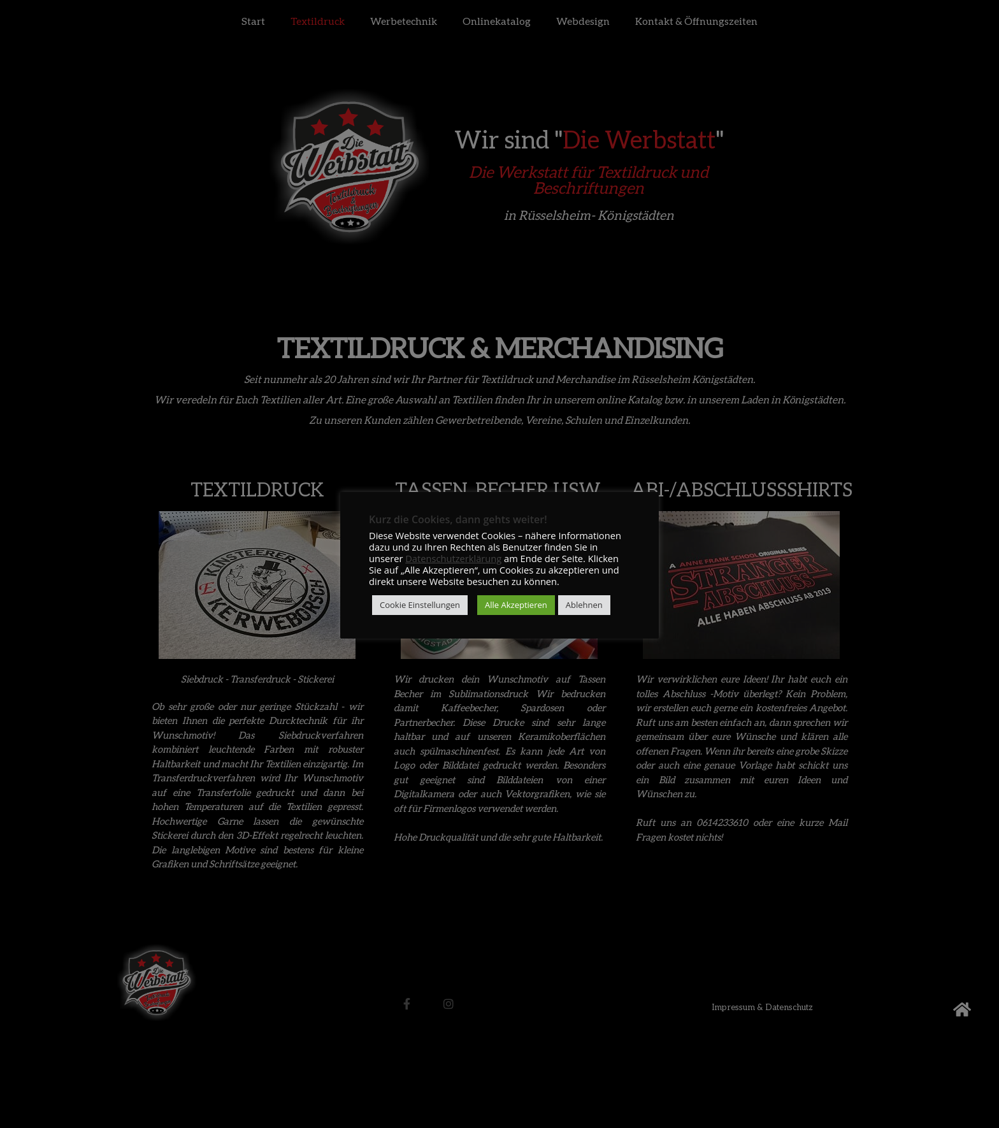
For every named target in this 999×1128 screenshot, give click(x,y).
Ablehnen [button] (584, 605)
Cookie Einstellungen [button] (420, 605)
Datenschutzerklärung (453, 558)
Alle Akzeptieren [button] (516, 605)
